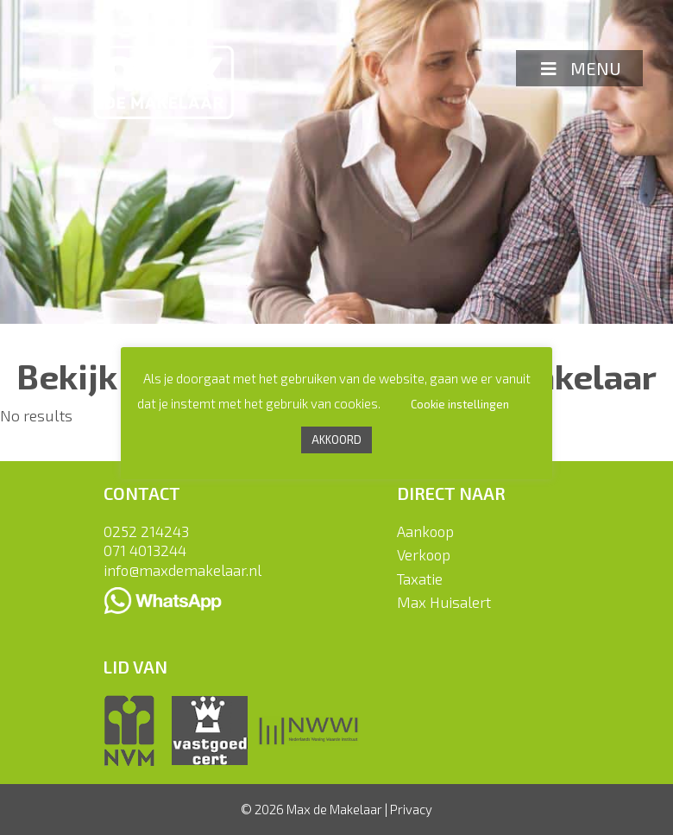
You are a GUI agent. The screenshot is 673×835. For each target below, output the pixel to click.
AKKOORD (336, 439)
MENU (579, 68)
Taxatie (420, 578)
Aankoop (425, 531)
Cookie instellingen (460, 404)
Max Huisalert (444, 601)
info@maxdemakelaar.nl (182, 570)
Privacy (411, 809)
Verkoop (423, 554)
